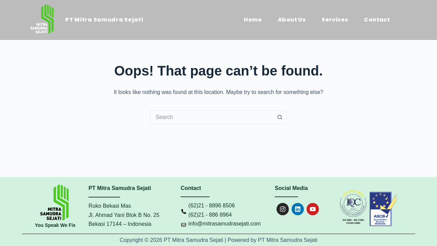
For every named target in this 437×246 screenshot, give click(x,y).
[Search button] (280, 117)
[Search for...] (211, 117)
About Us (292, 20)
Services (335, 20)
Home (253, 20)
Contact (377, 20)
